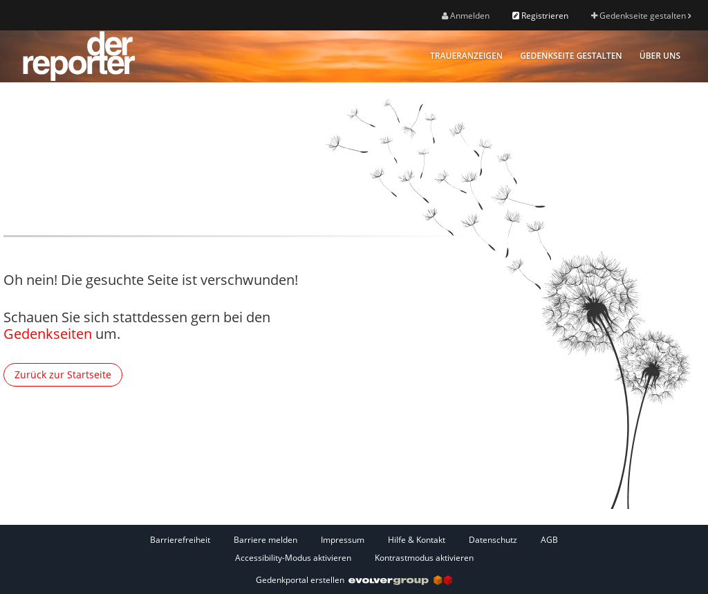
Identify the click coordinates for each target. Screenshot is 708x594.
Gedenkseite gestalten (641, 15)
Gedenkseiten (47, 333)
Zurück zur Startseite (63, 374)
